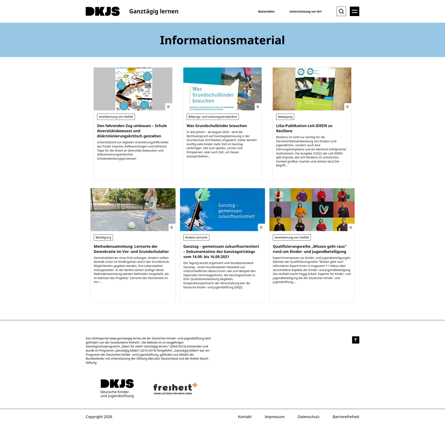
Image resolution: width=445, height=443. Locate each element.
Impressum (275, 416)
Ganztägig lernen (154, 11)
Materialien (266, 11)
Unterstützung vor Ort (305, 11)
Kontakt (245, 416)
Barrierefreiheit (346, 416)
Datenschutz (308, 416)
